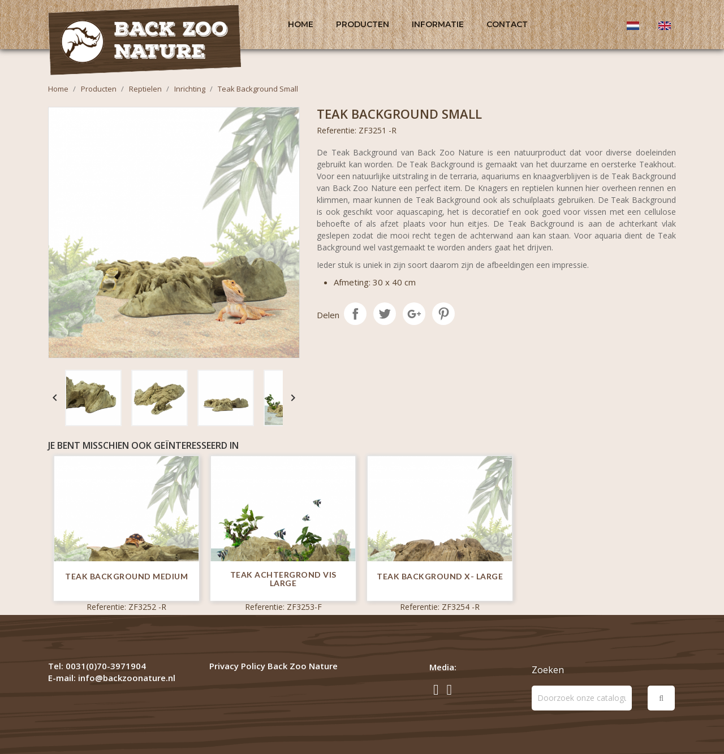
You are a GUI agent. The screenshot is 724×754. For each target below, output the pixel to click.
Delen (355, 313)
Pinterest (443, 313)
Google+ (414, 313)
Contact (507, 24)
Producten (362, 24)
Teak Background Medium (126, 576)
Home (300, 24)
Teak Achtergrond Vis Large (283, 579)
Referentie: (336, 130)
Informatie (438, 24)
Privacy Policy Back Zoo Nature (273, 665)
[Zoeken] (582, 698)
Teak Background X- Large (440, 576)
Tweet (384, 313)
